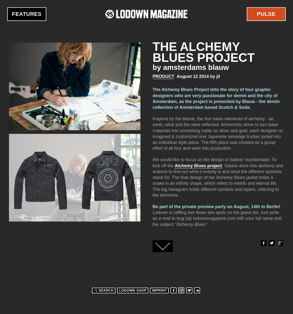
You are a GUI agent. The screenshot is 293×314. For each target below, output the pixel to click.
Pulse (266, 14)
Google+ (280, 243)
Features (27, 14)
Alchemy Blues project (198, 165)
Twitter (271, 243)
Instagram (181, 290)
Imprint (159, 290)
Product (163, 76)
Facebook (263, 243)
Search (103, 290)
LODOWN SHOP (132, 290)
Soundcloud (197, 290)
